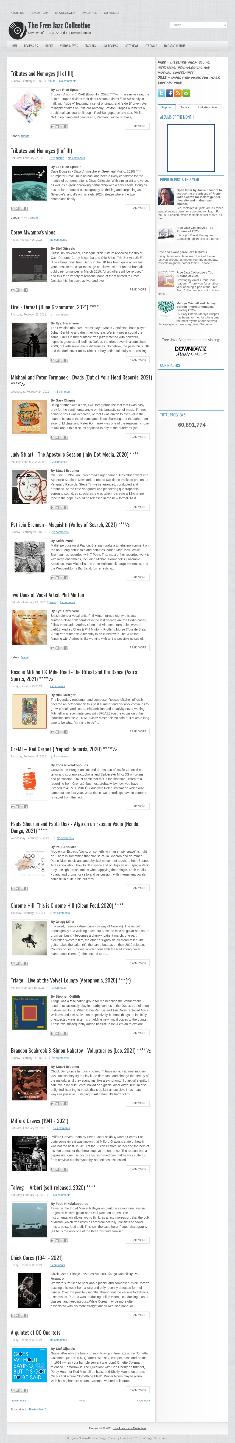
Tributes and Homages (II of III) (42, 73)
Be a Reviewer (65, 12)
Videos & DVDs (69, 45)
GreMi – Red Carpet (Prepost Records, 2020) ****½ (64, 748)
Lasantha (125, 1438)
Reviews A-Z (31, 45)
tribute (51, 81)
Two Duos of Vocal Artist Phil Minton (47, 594)
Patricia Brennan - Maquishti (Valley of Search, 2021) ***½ (70, 524)
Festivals (151, 45)
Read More (137, 126)
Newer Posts (19, 1400)
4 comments (61, 314)
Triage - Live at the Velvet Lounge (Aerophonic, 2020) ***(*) (71, 980)
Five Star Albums (174, 45)
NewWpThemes (88, 1438)
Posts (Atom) (37, 1409)
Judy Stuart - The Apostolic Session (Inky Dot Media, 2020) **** (75, 454)
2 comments (67, 602)
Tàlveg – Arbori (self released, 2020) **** (53, 1187)
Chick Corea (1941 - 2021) (36, 1257)
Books (49, 45)
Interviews (132, 45)
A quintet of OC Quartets (35, 1332)
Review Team (39, 12)
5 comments (57, 1265)
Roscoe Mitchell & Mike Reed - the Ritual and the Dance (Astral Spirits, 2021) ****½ (75, 675)
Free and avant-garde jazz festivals (182, 252)
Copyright (111, 12)
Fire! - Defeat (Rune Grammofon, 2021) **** (55, 306)
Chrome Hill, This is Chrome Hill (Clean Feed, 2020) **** (67, 905)
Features (90, 45)
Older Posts (144, 1400)
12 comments (61, 1128)
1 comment (63, 391)
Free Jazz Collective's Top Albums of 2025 (194, 229)
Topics (185, 107)
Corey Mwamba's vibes (33, 232)
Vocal (53, 602)
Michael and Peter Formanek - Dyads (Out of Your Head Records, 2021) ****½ (81, 380)
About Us (17, 12)
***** (52, 158)
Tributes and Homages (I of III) (41, 150)
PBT (135, 1438)
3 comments (59, 461)
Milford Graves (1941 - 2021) (39, 1120)
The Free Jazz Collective (59, 25)
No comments (67, 81)
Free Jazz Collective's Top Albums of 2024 (194, 274)
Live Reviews (110, 45)
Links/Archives (207, 107)
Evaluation (89, 12)
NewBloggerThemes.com (154, 1438)
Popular (167, 107)
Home (14, 45)
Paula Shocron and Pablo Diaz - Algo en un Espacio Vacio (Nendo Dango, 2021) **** (74, 827)
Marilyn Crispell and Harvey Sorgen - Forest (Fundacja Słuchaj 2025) (196, 306)
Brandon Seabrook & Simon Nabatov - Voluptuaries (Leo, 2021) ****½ (81, 1050)
